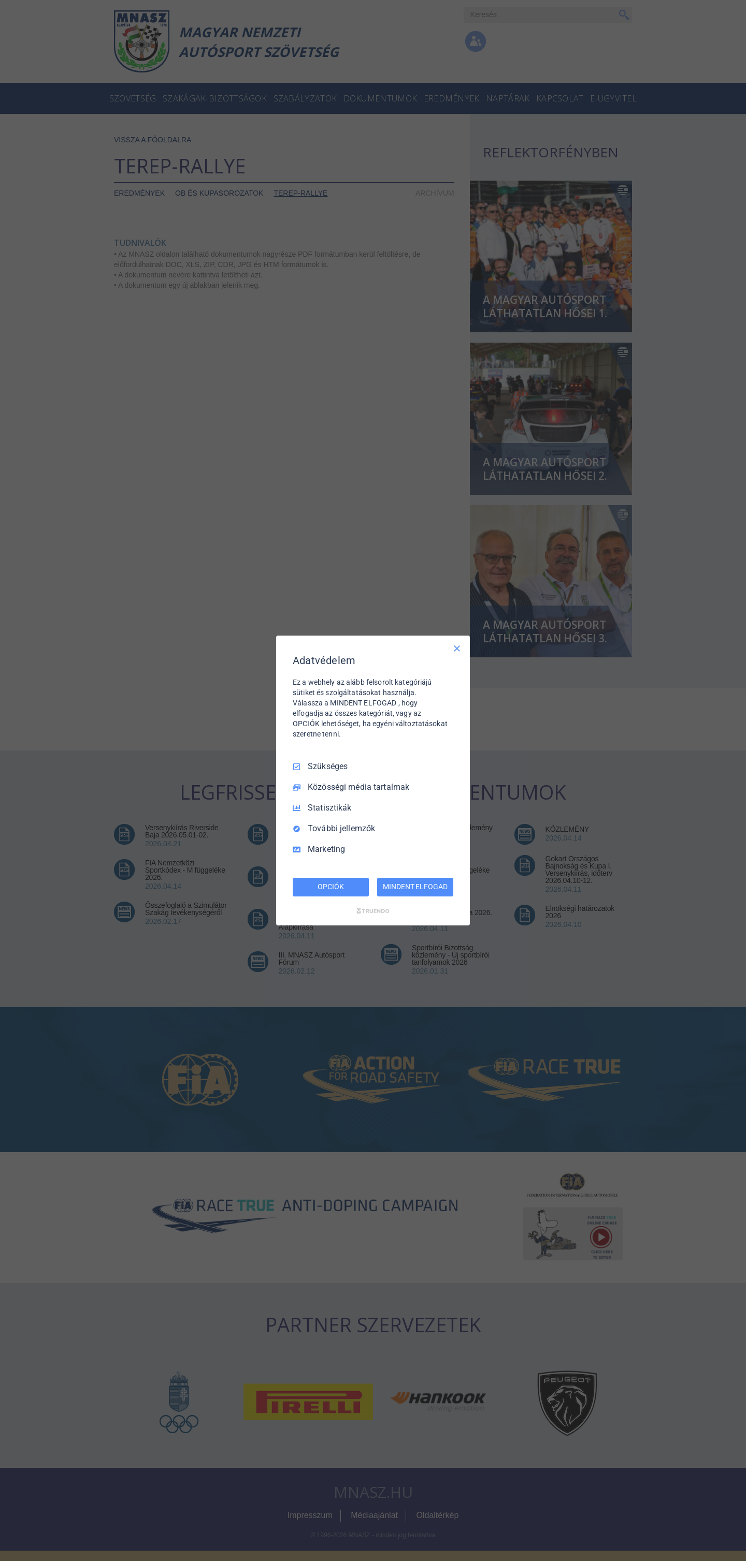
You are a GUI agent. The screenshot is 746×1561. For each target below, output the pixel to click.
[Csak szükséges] (457, 648)
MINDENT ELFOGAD (415, 886)
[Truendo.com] (373, 911)
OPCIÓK (330, 886)
